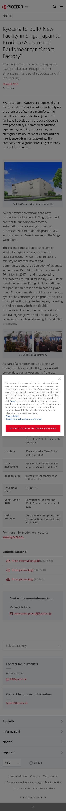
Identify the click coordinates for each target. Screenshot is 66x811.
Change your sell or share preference (23, 418)
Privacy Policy (12, 415)
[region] (33, 405)
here (13, 401)
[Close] (59, 379)
